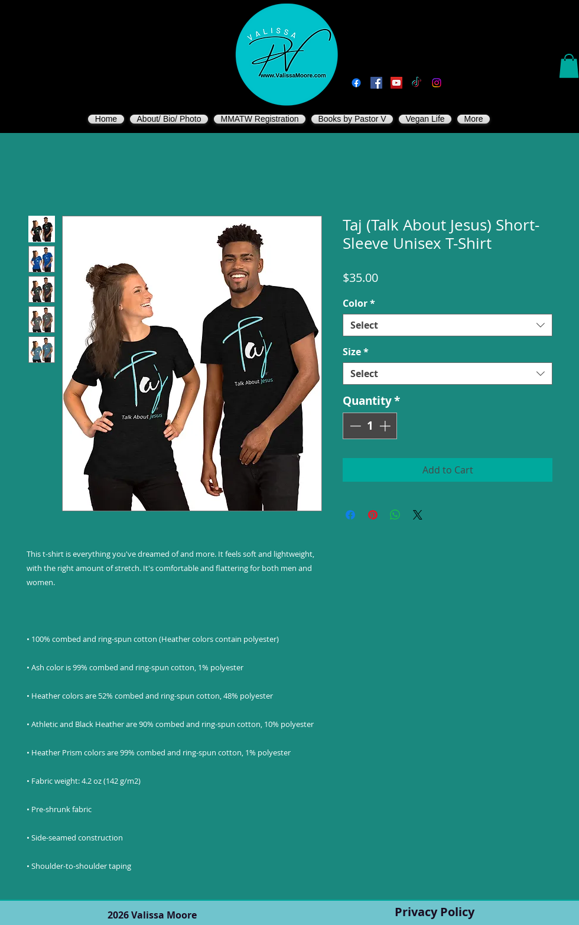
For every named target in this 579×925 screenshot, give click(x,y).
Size (356, 352)
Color (359, 303)
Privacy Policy (434, 912)
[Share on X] (418, 515)
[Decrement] (354, 426)
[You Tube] (396, 83)
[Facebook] (356, 83)
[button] (569, 66)
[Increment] (386, 426)
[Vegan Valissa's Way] (376, 83)
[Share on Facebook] (350, 515)
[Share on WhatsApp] (395, 515)
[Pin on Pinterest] (373, 515)
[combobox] (447, 325)
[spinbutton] (370, 426)
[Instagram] (437, 83)
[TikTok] (416, 83)
